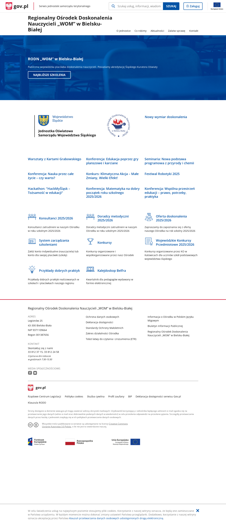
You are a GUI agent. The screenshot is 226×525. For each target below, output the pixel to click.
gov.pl (37, 455)
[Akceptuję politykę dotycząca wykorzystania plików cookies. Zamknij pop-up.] (198, 510)
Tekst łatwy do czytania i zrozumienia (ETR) (111, 406)
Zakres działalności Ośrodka (102, 401)
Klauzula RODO (37, 470)
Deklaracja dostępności (99, 389)
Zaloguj (195, 7)
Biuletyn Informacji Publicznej (165, 393)
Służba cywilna (96, 463)
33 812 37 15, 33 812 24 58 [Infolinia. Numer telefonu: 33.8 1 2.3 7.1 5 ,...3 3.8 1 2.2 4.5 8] (43, 419)
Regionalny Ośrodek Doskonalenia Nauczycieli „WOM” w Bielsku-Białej (70, 24)
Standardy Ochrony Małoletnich (104, 395)
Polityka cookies (74, 463)
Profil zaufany (116, 463)
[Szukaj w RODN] (136, 6)
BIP (130, 463)
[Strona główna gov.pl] (17, 6)
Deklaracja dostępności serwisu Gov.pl (158, 463)
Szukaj (171, 6)
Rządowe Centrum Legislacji (44, 463)
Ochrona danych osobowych (102, 384)
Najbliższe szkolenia (49, 75)
